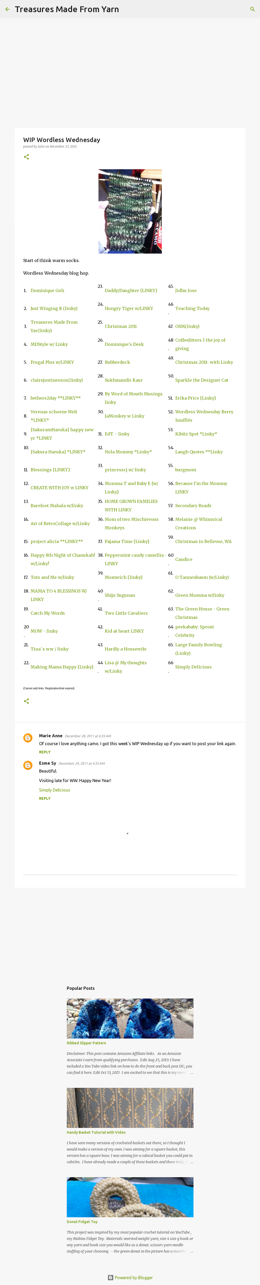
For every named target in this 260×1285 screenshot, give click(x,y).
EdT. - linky (117, 434)
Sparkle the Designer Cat (201, 380)
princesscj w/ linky (125, 469)
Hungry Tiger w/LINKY (129, 308)
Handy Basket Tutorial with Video (96, 1132)
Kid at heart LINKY (124, 631)
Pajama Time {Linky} (127, 541)
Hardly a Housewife (125, 649)
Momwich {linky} (124, 577)
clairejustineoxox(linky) (57, 380)
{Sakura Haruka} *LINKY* (58, 451)
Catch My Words (48, 613)
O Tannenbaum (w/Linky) (202, 577)
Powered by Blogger (130, 1277)
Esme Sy (47, 763)
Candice (183, 559)
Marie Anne (51, 735)
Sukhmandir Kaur (124, 380)
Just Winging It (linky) (54, 308)
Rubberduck (117, 362)
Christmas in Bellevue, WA (203, 541)
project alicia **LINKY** (57, 541)
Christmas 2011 (121, 326)
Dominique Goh (47, 290)
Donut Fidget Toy (82, 1222)
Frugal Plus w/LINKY (52, 362)
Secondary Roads (193, 505)
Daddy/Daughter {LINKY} (131, 290)
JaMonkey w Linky (124, 416)
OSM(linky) (187, 326)
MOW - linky (44, 631)
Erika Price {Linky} (195, 398)
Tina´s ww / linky (50, 649)
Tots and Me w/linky (52, 577)
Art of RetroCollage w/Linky (60, 523)
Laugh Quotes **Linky (199, 451)
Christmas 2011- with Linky (204, 362)
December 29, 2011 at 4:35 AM (81, 763)
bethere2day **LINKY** (56, 398)
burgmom (185, 469)
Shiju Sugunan (120, 595)
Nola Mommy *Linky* (128, 451)
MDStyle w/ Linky (49, 344)
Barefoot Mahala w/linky (57, 505)
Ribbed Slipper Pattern (86, 1043)
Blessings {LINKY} (50, 469)
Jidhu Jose (186, 290)
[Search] (126, 9)
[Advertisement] (130, 932)
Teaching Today (192, 308)
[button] (26, 157)
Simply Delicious (193, 667)
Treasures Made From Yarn (67, 9)
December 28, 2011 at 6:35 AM (88, 736)
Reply (45, 752)
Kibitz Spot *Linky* (196, 434)
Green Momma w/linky (199, 595)
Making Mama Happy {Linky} (62, 667)
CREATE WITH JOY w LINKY (59, 487)
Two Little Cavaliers (126, 613)
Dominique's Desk (124, 344)
